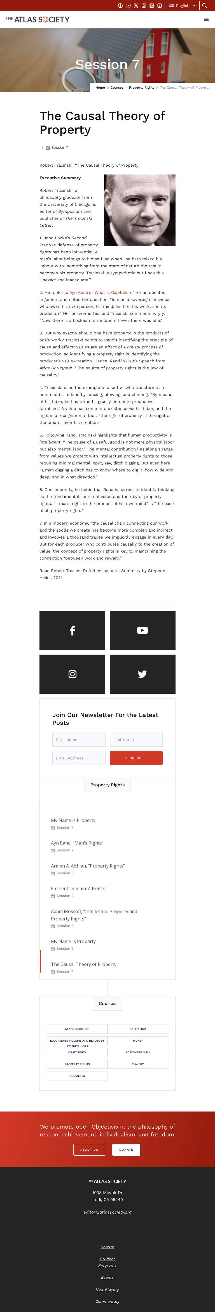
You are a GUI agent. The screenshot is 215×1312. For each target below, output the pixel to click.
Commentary (107, 1301)
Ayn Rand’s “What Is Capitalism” (101, 292)
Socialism (77, 1075)
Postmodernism (138, 1052)
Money (138, 1040)
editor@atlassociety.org (107, 1212)
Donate (126, 1149)
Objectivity (77, 1052)
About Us (89, 1149)
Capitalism (138, 1028)
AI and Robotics (77, 1028)
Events (107, 1277)
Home (100, 87)
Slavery (138, 1064)
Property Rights (141, 87)
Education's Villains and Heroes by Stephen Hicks (77, 1042)
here (114, 570)
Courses (117, 87)
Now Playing (107, 1289)
